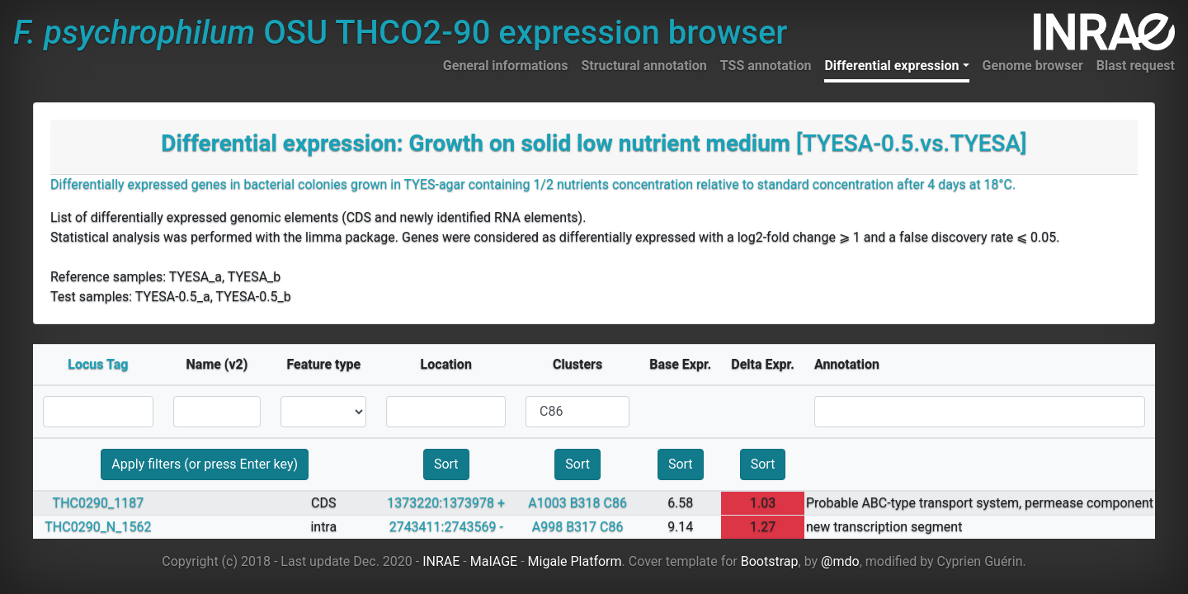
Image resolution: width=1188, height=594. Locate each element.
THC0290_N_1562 (98, 527)
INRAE (441, 561)
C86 (615, 503)
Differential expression (891, 65)
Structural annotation (643, 65)
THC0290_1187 (98, 503)
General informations (505, 65)
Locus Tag (98, 364)
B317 (581, 527)
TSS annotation (766, 65)
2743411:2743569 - (446, 527)
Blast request (1135, 65)
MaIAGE (494, 561)
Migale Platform (575, 561)
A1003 (547, 503)
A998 (547, 527)
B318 (585, 503)
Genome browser (1033, 65)
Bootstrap (770, 561)
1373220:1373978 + (446, 503)
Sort (446, 464)
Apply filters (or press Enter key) (204, 464)
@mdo (840, 561)
